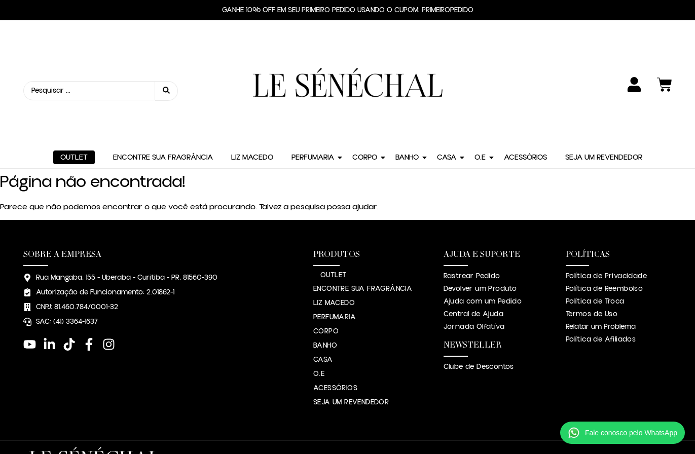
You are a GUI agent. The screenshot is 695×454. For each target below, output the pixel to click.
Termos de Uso (591, 235)
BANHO (407, 78)
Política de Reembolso (604, 210)
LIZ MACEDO (252, 78)
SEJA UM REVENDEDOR (603, 78)
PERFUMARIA (312, 78)
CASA (446, 78)
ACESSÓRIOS (525, 78)
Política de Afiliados (601, 260)
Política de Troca (595, 222)
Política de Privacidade (606, 197)
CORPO (364, 78)
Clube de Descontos (479, 288)
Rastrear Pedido (472, 197)
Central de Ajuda (473, 235)
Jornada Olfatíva (474, 248)
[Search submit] (166, 51)
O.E (480, 78)
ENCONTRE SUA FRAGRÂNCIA (163, 78)
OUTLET (74, 78)
